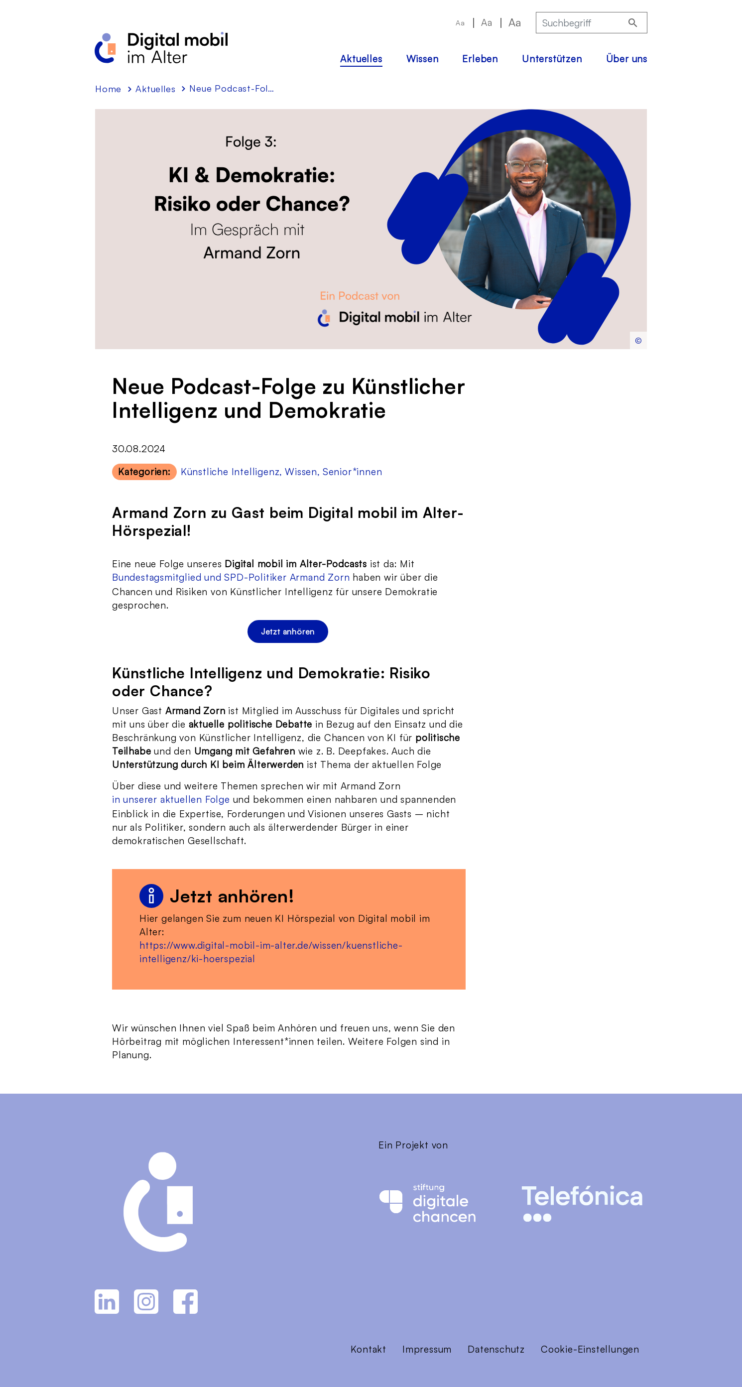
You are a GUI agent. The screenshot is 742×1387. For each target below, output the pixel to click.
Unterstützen (552, 59)
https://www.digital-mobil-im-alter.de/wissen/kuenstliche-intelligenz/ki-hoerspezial (271, 952)
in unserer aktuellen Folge (171, 799)
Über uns (626, 59)
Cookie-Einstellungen (590, 1349)
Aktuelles (361, 59)
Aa (460, 22)
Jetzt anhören (288, 631)
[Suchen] (633, 22)
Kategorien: (144, 472)
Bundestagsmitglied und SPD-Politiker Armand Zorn (231, 577)
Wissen (422, 59)
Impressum (427, 1349)
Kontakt (368, 1349)
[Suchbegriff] (578, 22)
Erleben (480, 59)
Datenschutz (496, 1349)
